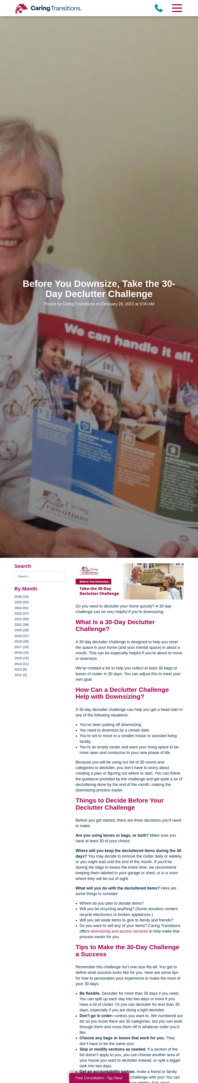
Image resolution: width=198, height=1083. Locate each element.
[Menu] (177, 8)
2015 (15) (21, 658)
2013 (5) (20, 669)
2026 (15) (21, 596)
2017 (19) (21, 647)
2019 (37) (21, 636)
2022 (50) (21, 619)
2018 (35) (21, 641)
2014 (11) (21, 664)
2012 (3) (20, 675)
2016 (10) (21, 652)
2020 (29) (21, 630)
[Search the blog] (39, 576)
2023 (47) (21, 613)
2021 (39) (21, 624)
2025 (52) (21, 602)
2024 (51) (21, 608)
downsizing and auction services (119, 931)
